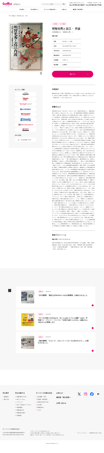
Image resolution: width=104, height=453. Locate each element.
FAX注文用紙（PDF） (26, 140)
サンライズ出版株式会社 (11, 435)
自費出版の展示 (21, 418)
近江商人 (41, 409)
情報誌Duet (42, 412)
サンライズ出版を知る (49, 9)
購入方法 (6, 403)
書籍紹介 (6, 400)
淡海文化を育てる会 (44, 406)
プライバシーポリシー (80, 439)
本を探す (21, 9)
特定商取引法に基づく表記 (95, 439)
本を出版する (34, 9)
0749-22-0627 (77, 5)
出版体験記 (20, 412)
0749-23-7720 (93, 5)
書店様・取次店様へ (78, 9)
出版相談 (19, 422)
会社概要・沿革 (43, 400)
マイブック (20, 406)
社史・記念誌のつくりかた (24, 409)
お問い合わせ (63, 407)
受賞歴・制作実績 (44, 403)
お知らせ (64, 9)
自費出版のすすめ (22, 400)
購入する (74, 74)
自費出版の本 (21, 415)
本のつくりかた (21, 403)
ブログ (41, 415)
